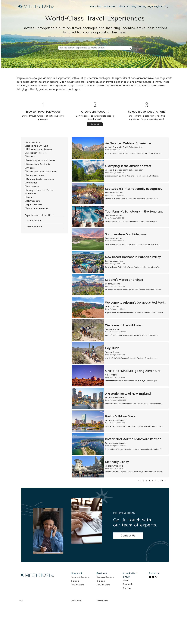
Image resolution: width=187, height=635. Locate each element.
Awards (30, 156)
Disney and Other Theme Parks (41, 171)
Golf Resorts (32, 186)
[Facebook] (153, 576)
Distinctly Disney (117, 462)
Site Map (127, 588)
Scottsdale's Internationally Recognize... (133, 189)
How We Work (77, 585)
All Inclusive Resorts (35, 153)
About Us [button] (124, 6)
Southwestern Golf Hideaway (126, 234)
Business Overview (105, 577)
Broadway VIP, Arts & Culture (40, 160)
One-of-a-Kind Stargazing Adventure (132, 371)
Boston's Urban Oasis (120, 416)
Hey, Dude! (112, 348)
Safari (29, 197)
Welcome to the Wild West (124, 325)
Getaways (31, 183)
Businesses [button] (110, 6)
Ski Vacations (32, 201)
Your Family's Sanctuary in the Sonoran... (134, 211)
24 (161, 481)
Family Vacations (34, 175)
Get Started (95, 124)
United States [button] (34, 226)
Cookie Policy (76, 601)
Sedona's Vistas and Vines (124, 280)
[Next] (165, 481)
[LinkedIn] (150, 576)
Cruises (29, 168)
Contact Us (128, 584)
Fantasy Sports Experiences (39, 179)
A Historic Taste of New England (128, 394)
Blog (134, 6)
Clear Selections (32, 142)
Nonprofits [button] (95, 6)
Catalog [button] (142, 6)
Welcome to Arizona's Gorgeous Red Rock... (135, 303)
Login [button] (150, 6)
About (126, 580)
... (158, 481)
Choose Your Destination (38, 164)
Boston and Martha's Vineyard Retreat (133, 439)
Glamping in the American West (128, 166)
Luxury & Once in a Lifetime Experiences (39, 192)
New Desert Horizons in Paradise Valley (133, 257)
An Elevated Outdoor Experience (128, 143)
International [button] (34, 220)
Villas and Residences (36, 208)
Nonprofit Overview (80, 577)
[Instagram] (156, 576)
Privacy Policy (102, 601)
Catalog (75, 581)
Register (158, 6)
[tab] (45, 219)
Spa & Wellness (33, 205)
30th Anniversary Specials (38, 149)
